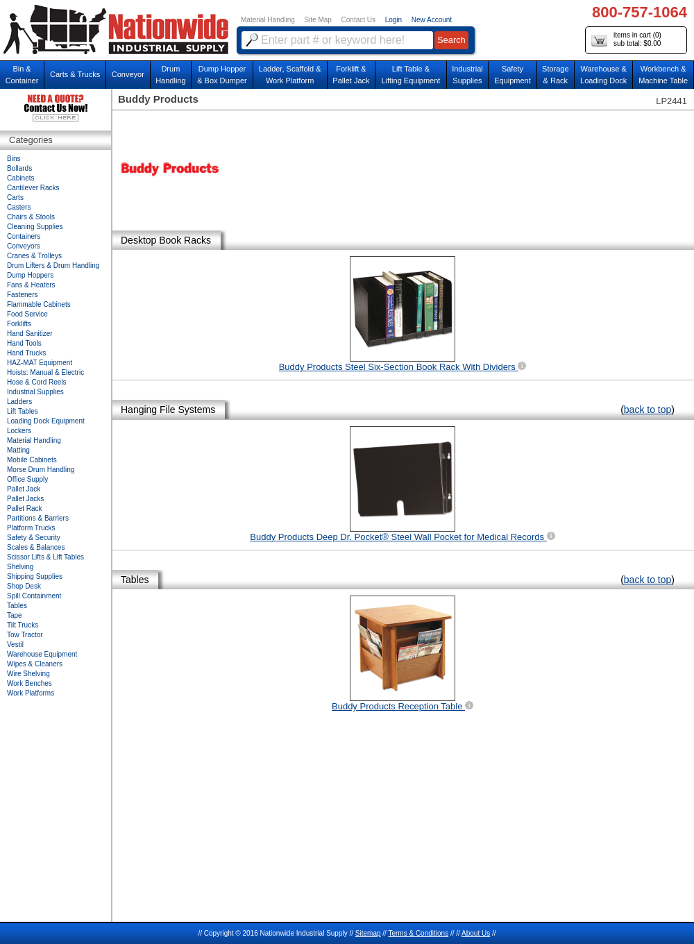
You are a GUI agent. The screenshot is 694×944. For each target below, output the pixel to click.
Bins (13, 158)
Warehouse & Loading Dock (603, 75)
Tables (17, 605)
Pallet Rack (24, 508)
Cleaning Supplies (35, 226)
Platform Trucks (31, 528)
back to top (648, 409)
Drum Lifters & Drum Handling (53, 265)
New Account (432, 20)
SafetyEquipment (512, 75)
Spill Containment (34, 596)
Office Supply (27, 479)
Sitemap (368, 933)
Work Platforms (30, 693)
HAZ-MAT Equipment (39, 362)
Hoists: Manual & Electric (45, 372)
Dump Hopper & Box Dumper (222, 75)
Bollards (19, 168)
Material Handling (268, 20)
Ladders (19, 401)
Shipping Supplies (34, 576)
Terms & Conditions (418, 933)
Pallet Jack (23, 489)
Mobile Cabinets (32, 460)
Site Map (317, 20)
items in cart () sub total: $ (626, 40)
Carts (15, 197)
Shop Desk (24, 586)
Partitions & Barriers (38, 518)
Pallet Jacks (25, 499)
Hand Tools (24, 343)
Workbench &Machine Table (663, 75)
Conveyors (23, 246)
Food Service (27, 314)
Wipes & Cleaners (34, 664)
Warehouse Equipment (42, 654)
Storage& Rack (555, 75)
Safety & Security (33, 537)
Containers (23, 236)
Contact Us (358, 20)
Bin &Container (22, 75)
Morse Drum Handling (40, 469)
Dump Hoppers (30, 275)
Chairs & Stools (31, 217)
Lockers (19, 431)
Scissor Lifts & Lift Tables (45, 557)
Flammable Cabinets (39, 304)
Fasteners (22, 294)
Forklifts (19, 324)
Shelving (20, 567)
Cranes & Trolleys (34, 256)
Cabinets (20, 178)
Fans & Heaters (31, 285)
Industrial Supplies (35, 392)
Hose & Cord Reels (37, 382)
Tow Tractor (25, 635)
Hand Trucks (26, 353)
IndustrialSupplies (467, 75)
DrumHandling (170, 75)
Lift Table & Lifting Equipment (410, 75)
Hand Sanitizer (30, 333)
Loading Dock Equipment (46, 421)
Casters (19, 207)
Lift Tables (22, 411)
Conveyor (128, 74)
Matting (18, 450)
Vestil (15, 644)
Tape (14, 615)
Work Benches (29, 683)
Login (393, 20)
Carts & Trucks (75, 74)
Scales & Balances (36, 547)
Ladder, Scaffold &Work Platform (290, 75)
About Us (476, 933)
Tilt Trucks (22, 625)
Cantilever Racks (33, 188)
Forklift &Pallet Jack (350, 75)
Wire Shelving (28, 673)
